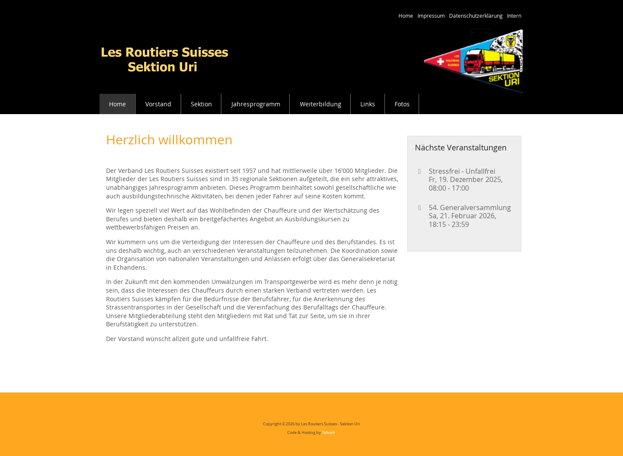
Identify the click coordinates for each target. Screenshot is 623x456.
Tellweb (328, 432)
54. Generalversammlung (470, 207)
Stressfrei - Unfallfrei (462, 171)
